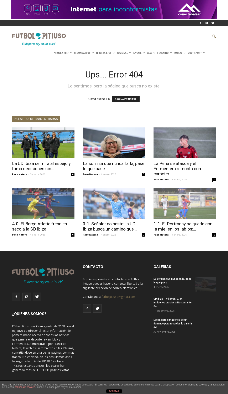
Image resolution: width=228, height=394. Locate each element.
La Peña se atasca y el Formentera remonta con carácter (177, 168)
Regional (123, 52)
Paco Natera (19, 174)
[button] (211, 37)
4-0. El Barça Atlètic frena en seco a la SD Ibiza (39, 226)
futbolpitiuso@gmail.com (118, 297)
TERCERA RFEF (105, 52)
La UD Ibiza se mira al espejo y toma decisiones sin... (41, 166)
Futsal (180, 52)
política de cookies (25, 387)
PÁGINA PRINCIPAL (125, 99)
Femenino (164, 52)
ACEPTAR (114, 391)
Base (151, 52)
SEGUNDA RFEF (84, 52)
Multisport (196, 52)
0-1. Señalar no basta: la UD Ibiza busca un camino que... (110, 226)
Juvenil (139, 52)
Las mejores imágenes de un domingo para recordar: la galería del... (173, 323)
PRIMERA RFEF (62, 52)
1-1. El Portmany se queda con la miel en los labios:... (183, 226)
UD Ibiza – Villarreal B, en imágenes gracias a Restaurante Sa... (173, 302)
